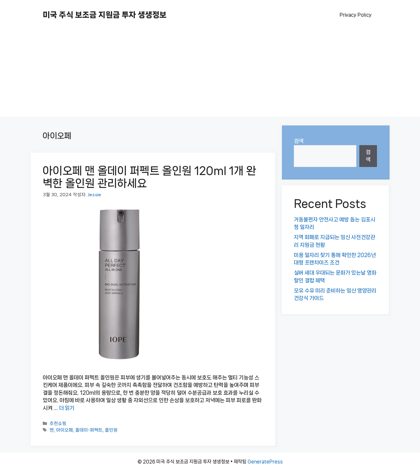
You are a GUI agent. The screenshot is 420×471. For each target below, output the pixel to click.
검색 (298, 141)
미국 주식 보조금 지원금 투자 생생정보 (105, 15)
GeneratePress (265, 461)
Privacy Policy (356, 14)
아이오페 (64, 430)
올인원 (111, 430)
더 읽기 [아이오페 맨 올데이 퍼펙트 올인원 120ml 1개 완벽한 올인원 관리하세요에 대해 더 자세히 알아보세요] (66, 408)
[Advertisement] (210, 74)
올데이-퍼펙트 (89, 430)
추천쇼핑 (58, 423)
